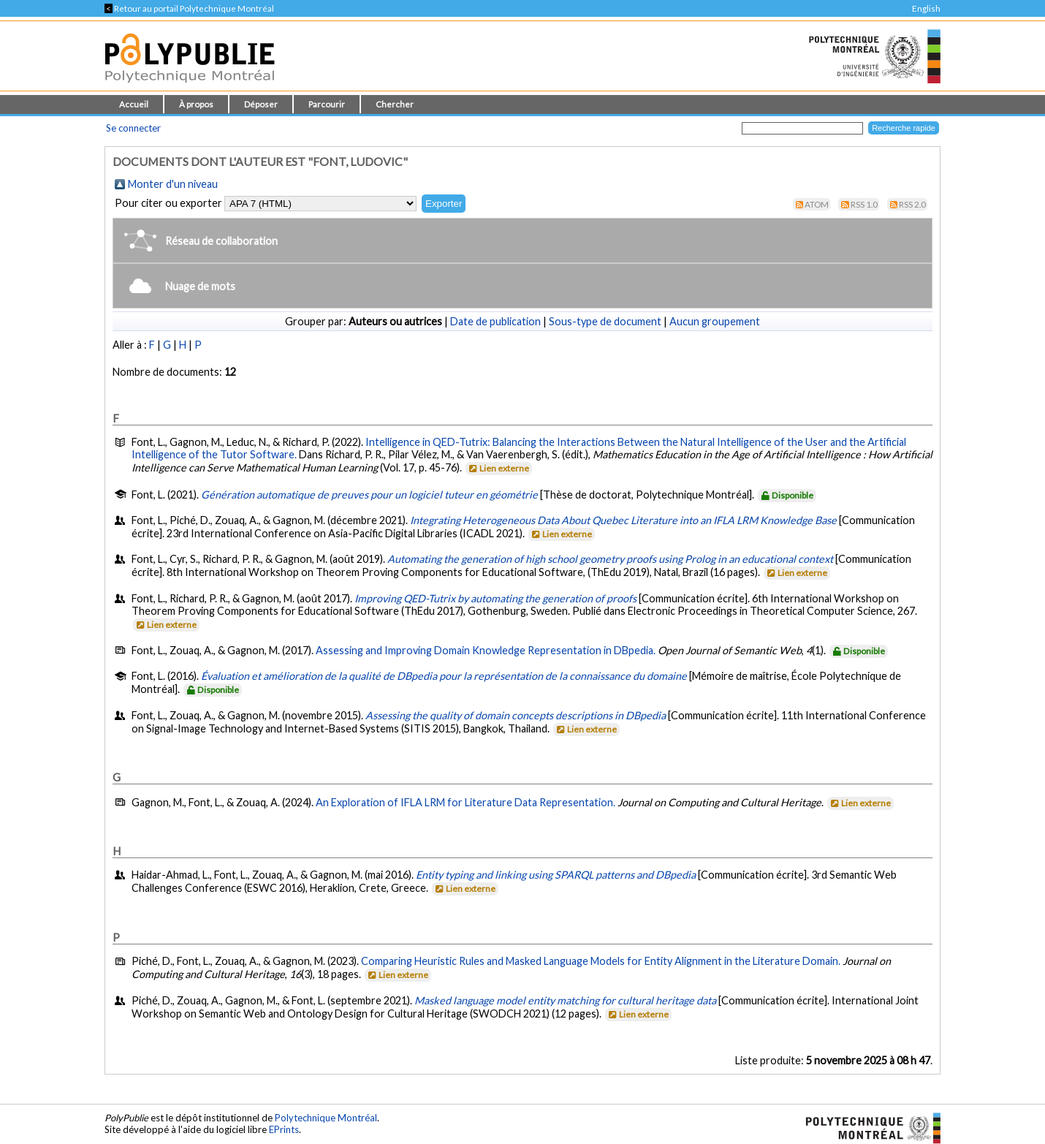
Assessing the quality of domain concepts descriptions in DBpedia (515, 715)
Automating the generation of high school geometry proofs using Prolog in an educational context (610, 559)
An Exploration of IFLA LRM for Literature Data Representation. (465, 802)
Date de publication (495, 321)
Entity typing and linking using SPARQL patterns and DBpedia (556, 874)
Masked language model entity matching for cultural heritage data (565, 1000)
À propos (196, 104)
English (926, 8)
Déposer (261, 104)
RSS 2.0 (912, 204)
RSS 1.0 (864, 204)
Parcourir (326, 104)
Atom (817, 204)
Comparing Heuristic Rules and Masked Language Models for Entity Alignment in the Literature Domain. (600, 961)
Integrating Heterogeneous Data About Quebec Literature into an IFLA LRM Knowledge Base (623, 520)
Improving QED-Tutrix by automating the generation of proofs (495, 598)
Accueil (133, 104)
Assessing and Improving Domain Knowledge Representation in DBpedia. (486, 650)
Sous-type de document (605, 321)
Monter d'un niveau (173, 184)
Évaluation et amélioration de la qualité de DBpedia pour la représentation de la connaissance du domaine (444, 676)
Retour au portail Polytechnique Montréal (189, 8)
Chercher (395, 104)
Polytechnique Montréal (326, 1118)
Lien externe (498, 468)
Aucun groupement (714, 321)
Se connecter (133, 128)
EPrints (284, 1129)
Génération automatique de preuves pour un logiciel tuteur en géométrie (369, 494)
